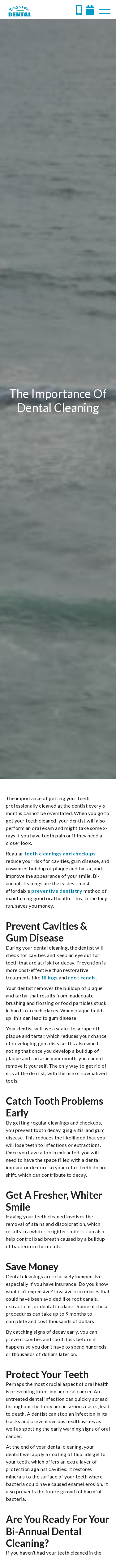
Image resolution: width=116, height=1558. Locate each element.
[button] (105, 9)
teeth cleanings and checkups (60, 853)
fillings (49, 977)
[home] (19, 10)
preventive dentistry (56, 891)
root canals (82, 977)
